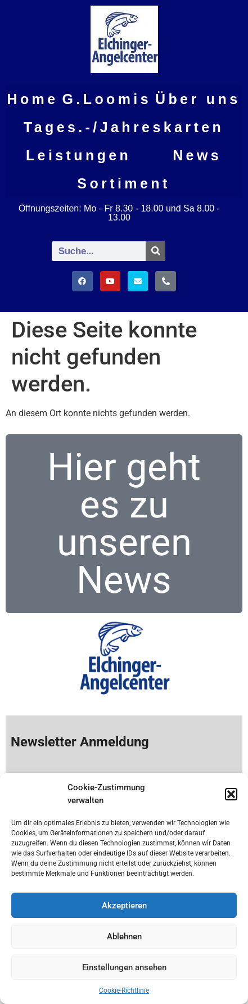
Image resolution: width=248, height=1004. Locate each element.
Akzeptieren (124, 906)
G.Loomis (106, 99)
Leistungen (78, 155)
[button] (231, 794)
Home (32, 99)
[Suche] (155, 251)
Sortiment (123, 183)
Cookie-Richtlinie (124, 990)
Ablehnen (124, 936)
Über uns (198, 99)
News (197, 155)
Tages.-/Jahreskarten (124, 127)
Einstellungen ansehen (124, 967)
